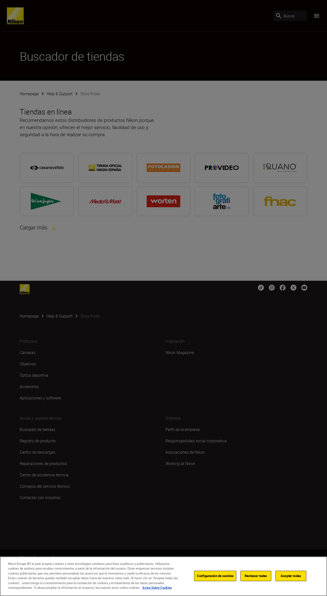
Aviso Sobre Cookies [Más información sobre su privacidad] (157, 588)
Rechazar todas (256, 576)
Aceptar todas (291, 576)
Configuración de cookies (215, 576)
